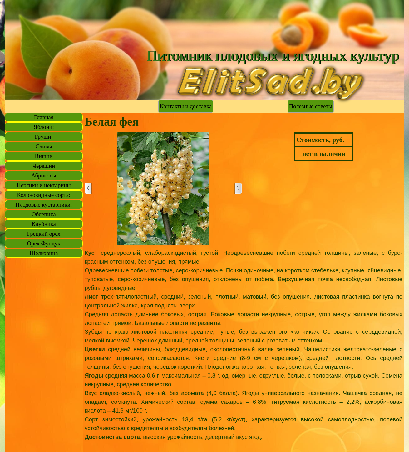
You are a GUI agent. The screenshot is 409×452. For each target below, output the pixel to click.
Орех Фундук (44, 243)
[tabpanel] (243, 349)
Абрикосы (43, 175)
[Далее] (238, 188)
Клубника (44, 224)
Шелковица (44, 253)
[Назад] (88, 188)
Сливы (43, 146)
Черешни (43, 165)
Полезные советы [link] (310, 106)
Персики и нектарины (44, 185)
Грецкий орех (44, 233)
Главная (44, 117)
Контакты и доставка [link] (186, 106)
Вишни (44, 156)
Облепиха (44, 214)
